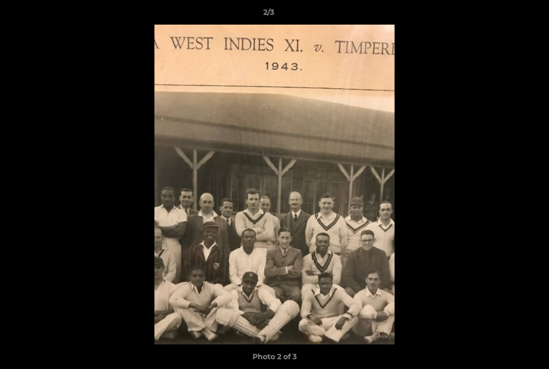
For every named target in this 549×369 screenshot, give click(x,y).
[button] (506, 14)
